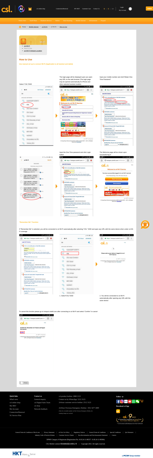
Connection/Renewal (17, 412)
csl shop (37, 406)
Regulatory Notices (79, 432)
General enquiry (40, 399)
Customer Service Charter (66, 435)
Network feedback (40, 409)
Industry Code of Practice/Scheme (45, 435)
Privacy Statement (49, 432)
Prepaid (103, 20)
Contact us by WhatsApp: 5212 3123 (72, 399)
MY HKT (77, 9)
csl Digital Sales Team (42, 402)
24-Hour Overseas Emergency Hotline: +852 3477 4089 (79, 408)
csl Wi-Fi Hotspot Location (33, 51)
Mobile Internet (81, 20)
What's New (22, 20)
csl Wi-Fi (44, 27)
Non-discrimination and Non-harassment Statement (93, 435)
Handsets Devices (46, 20)
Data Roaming (67, 20)
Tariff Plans (33, 20)
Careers (114, 435)
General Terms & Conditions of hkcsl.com (27, 432)
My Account (14, 409)
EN (113, 9)
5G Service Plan (15, 415)
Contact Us (96, 9)
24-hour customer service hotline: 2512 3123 (75, 402)
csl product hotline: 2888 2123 (70, 396)
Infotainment (93, 20)
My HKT (13, 406)
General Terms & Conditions (97, 432)
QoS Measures (129, 432)
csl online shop (15, 402)
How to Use (63, 27)
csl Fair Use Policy (64, 432)
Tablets (57, 20)
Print (25, 383)
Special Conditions (115, 432)
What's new (14, 399)
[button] (149, 8)
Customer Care (86, 9)
